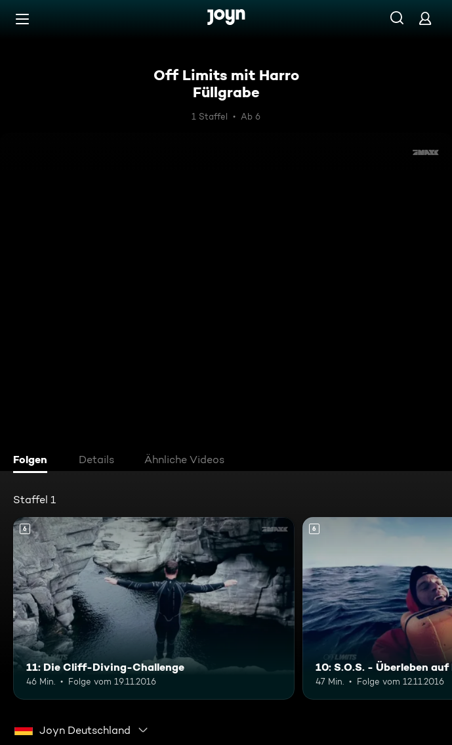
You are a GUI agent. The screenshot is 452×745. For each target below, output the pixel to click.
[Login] (425, 18)
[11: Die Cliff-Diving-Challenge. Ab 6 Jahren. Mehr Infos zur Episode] (154, 608)
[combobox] (81, 729)
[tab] (33, 461)
